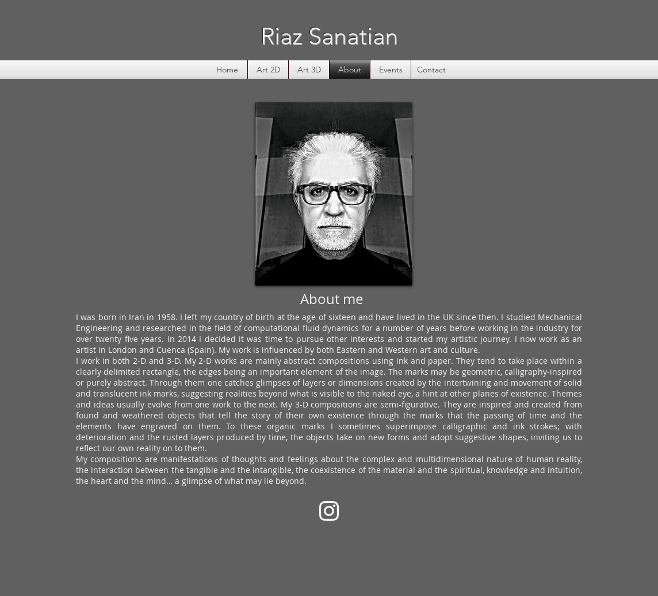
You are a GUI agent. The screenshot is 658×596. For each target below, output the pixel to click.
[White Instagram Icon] (329, 511)
